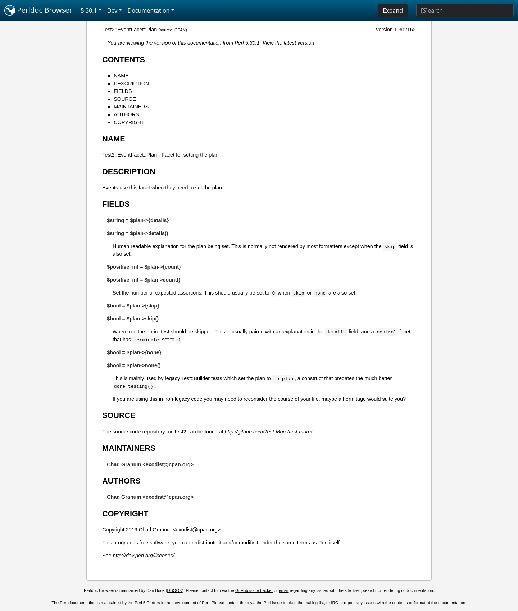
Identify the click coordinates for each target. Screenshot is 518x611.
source (166, 30)
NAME (121, 75)
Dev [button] (112, 10)
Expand (393, 10)
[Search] (465, 10)
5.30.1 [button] (89, 10)
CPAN (180, 30)
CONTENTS (123, 59)
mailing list (314, 603)
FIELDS (123, 91)
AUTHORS (126, 114)
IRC (334, 603)
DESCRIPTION (131, 83)
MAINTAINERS (131, 106)
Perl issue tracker (279, 603)
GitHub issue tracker (254, 590)
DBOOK (174, 590)
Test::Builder (195, 378)
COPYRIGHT (129, 122)
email (284, 590)
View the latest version (288, 43)
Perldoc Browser (38, 10)
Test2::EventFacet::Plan (129, 29)
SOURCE (125, 99)
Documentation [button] (148, 10)
